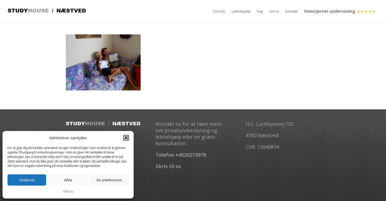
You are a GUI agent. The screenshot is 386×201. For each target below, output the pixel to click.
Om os (68, 191)
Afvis (68, 180)
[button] (126, 137)
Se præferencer (109, 180)
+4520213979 (191, 154)
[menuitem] (219, 11)
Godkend (26, 180)
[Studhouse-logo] (47, 11)
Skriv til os (168, 166)
